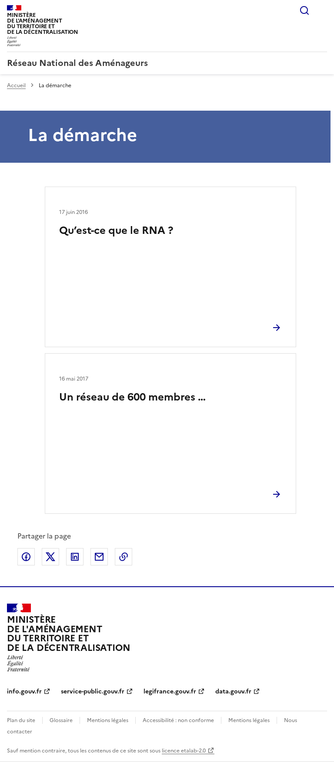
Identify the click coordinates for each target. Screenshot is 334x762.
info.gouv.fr (24, 691)
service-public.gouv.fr (92, 691)
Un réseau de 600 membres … (132, 397)
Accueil (16, 85)
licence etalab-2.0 (184, 751)
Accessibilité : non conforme (178, 720)
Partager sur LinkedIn (75, 556)
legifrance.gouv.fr (170, 691)
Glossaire (61, 720)
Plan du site (21, 720)
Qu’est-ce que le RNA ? (116, 230)
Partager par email (99, 556)
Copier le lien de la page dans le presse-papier (123, 556)
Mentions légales (107, 720)
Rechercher (304, 10)
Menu (322, 10)
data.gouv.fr (233, 691)
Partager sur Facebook (26, 556)
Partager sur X (50, 556)
